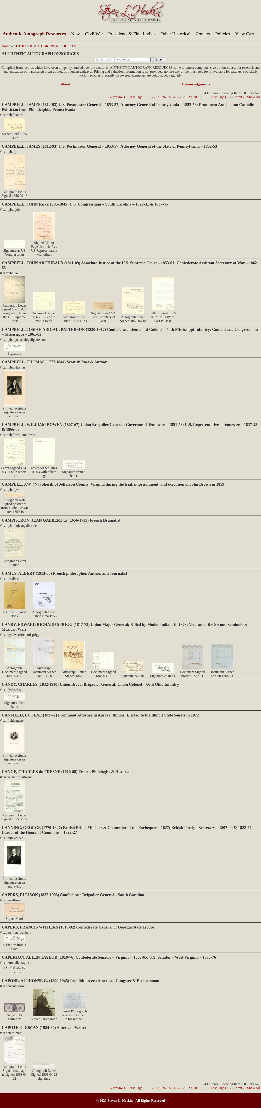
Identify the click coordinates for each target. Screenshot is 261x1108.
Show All (253, 97)
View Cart (244, 33)
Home (6, 46)
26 (174, 97)
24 (164, 97)
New (75, 33)
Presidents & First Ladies (131, 33)
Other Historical (175, 33)
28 (184, 97)
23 (158, 97)
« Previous (117, 97)
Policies (222, 33)
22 (153, 97)
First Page (135, 97)
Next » (240, 97)
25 (169, 97)
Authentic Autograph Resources (34, 33)
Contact (203, 33)
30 (195, 97)
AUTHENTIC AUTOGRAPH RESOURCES (44, 46)
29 (190, 97)
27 (179, 97)
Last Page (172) (222, 97)
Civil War (94, 33)
